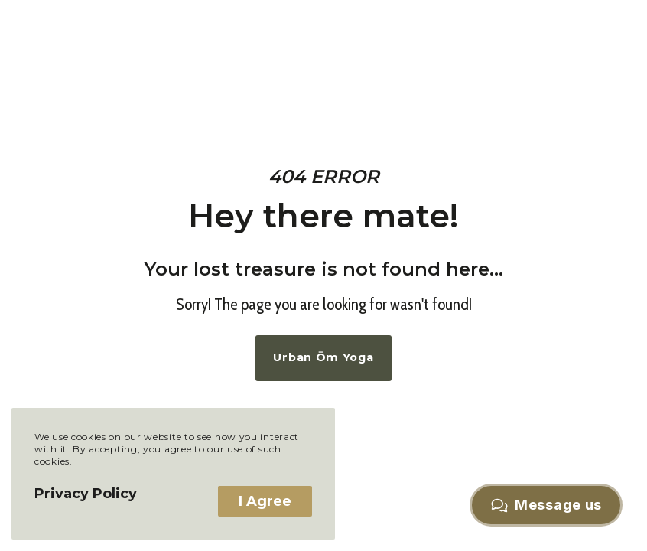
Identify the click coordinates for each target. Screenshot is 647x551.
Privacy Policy (85, 493)
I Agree (265, 501)
